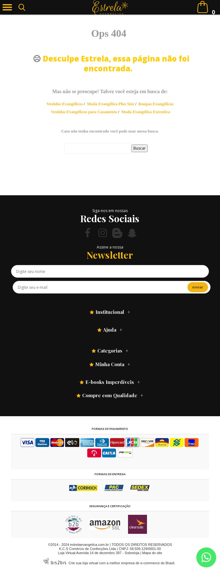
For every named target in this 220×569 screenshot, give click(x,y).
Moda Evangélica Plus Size (110, 103)
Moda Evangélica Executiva (145, 111)
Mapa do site (152, 553)
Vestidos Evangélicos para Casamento (84, 111)
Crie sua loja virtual (83, 563)
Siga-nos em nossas (110, 210)
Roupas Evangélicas (156, 103)
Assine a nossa (110, 247)
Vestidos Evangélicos (64, 103)
